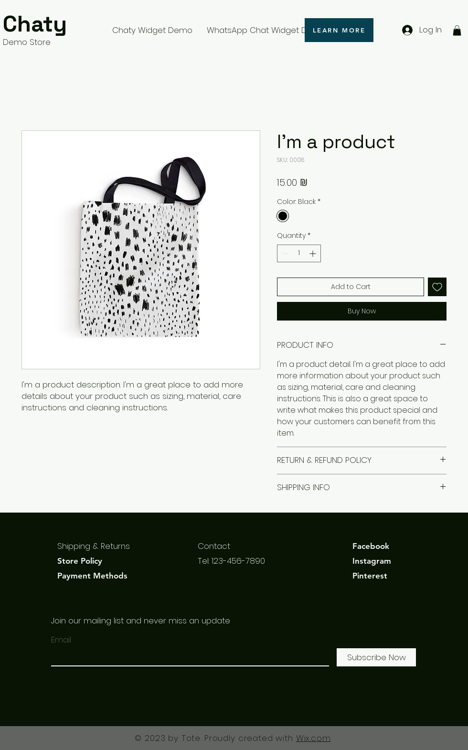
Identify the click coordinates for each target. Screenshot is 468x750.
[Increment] (313, 253)
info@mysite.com (232, 575)
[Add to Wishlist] (437, 287)
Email (61, 640)
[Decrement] (284, 253)
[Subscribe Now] (376, 657)
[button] (457, 30)
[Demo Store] (48, 42)
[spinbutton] (299, 253)
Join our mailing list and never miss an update (140, 620)
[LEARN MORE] (339, 30)
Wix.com (313, 738)
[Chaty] (48, 24)
